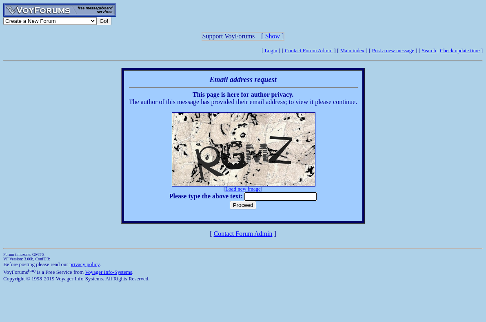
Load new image (243, 189)
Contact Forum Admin (309, 50)
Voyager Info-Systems (108, 272)
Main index (352, 50)
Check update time (459, 50)
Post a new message (393, 50)
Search (429, 50)
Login (271, 50)
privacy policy (84, 264)
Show (272, 36)
